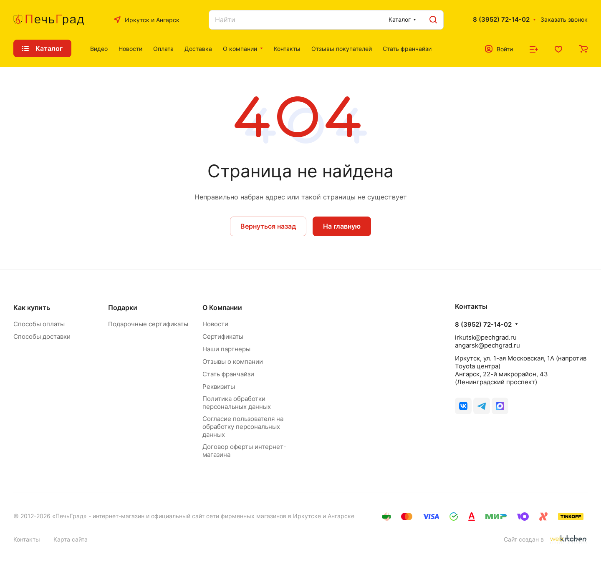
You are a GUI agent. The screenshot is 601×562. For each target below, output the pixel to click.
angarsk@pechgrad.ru (487, 345)
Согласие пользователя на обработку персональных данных (242, 427)
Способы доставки (42, 336)
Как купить (31, 307)
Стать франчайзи (228, 374)
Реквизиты (218, 387)
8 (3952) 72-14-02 (501, 19)
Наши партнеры (226, 349)
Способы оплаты (39, 324)
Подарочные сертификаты (148, 324)
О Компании (222, 307)
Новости (215, 324)
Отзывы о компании (232, 361)
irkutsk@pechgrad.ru (486, 337)
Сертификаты (222, 336)
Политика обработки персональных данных (236, 403)
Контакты (26, 539)
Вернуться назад (268, 226)
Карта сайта (70, 539)
